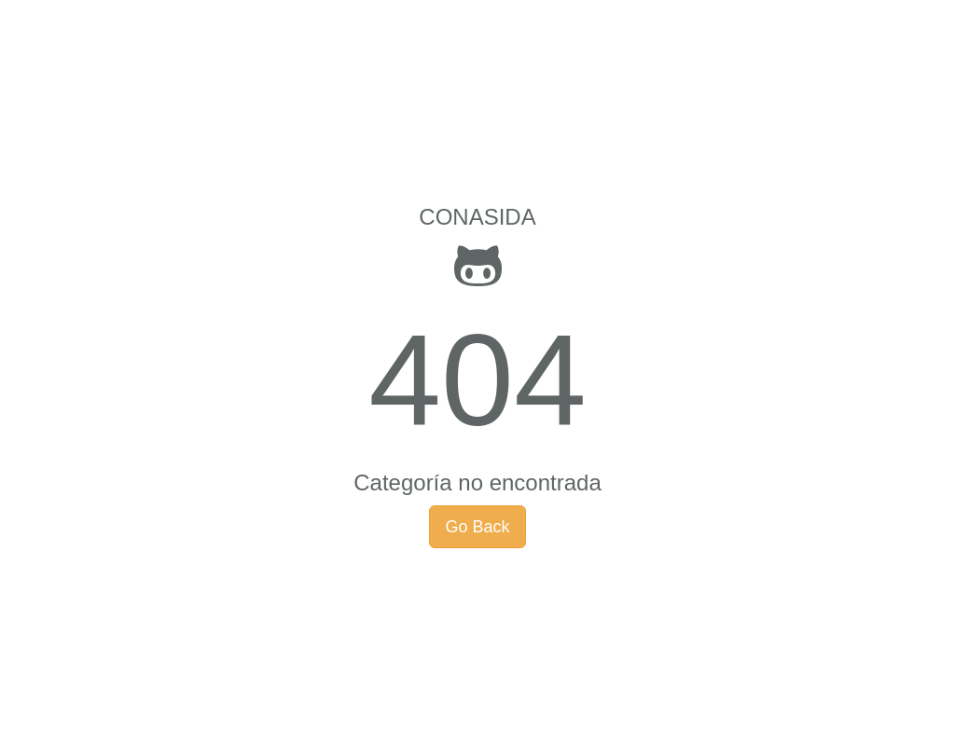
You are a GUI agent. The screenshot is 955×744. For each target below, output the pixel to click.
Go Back (477, 526)
